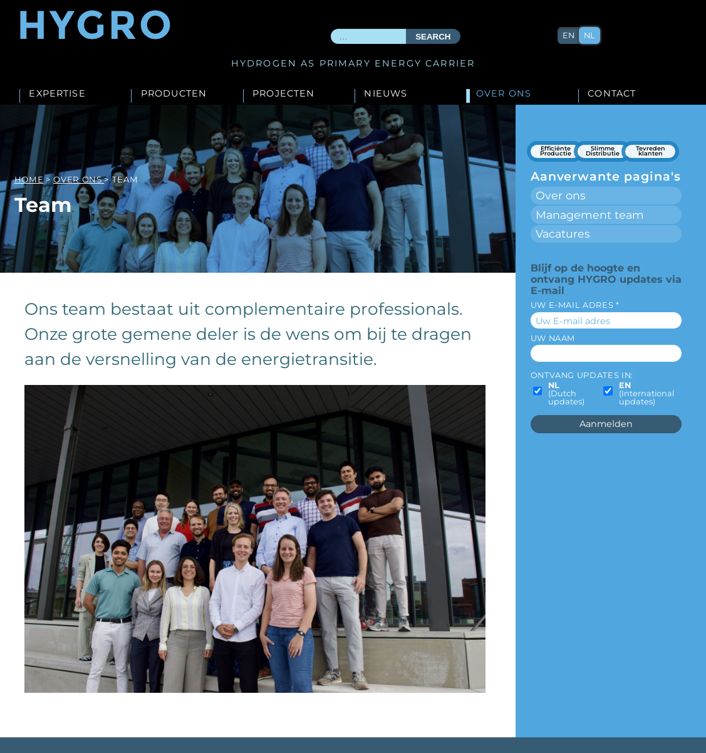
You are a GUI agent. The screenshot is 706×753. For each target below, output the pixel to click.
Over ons (503, 94)
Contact (612, 94)
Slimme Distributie (603, 151)
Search (432, 36)
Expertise (57, 94)
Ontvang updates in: (582, 375)
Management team (590, 214)
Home (29, 179)
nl (589, 35)
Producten (174, 94)
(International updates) (646, 394)
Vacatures (563, 233)
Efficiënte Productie (555, 151)
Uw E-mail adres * (575, 305)
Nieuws (385, 94)
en (568, 35)
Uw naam (553, 338)
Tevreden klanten (650, 151)
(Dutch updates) (566, 394)
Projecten (283, 94)
